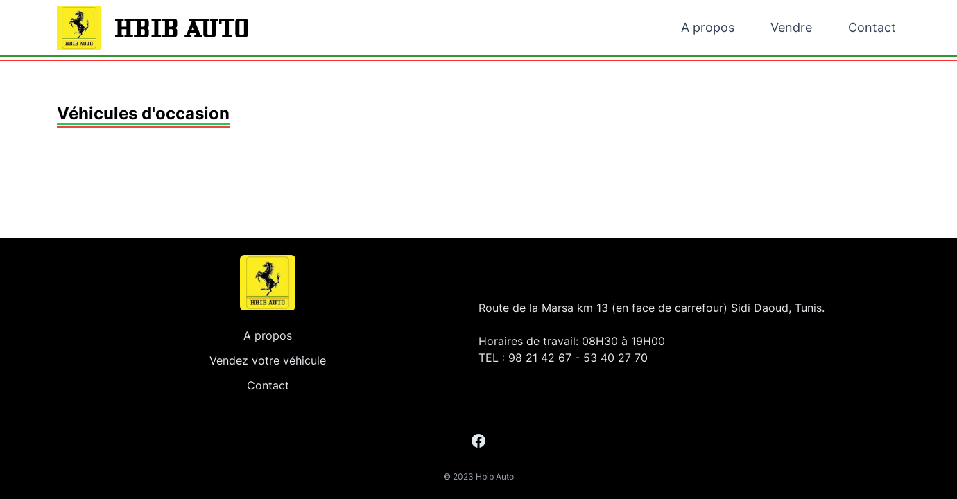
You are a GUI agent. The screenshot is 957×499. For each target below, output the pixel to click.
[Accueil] (267, 282)
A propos (707, 27)
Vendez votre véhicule (267, 360)
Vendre (791, 27)
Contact (872, 27)
